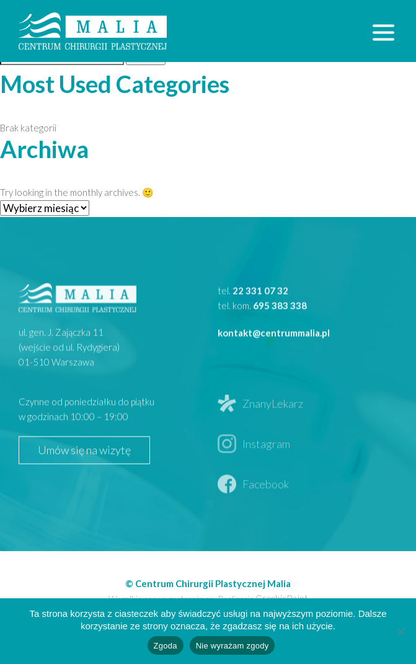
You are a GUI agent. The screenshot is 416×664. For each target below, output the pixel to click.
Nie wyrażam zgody (232, 645)
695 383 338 (280, 338)
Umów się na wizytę (84, 483)
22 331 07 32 (260, 323)
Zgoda (165, 645)
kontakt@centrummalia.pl (274, 365)
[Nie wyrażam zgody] (400, 631)
